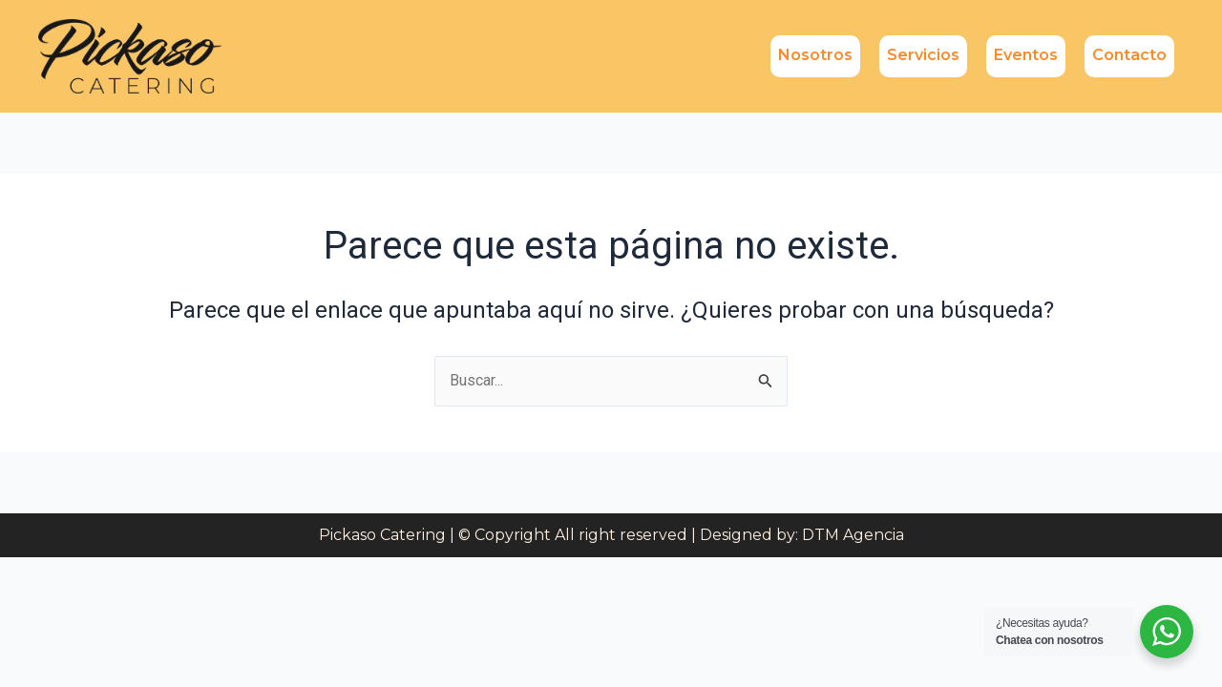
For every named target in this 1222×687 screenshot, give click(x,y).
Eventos (1026, 55)
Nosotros (815, 55)
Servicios (923, 55)
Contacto (1129, 55)
